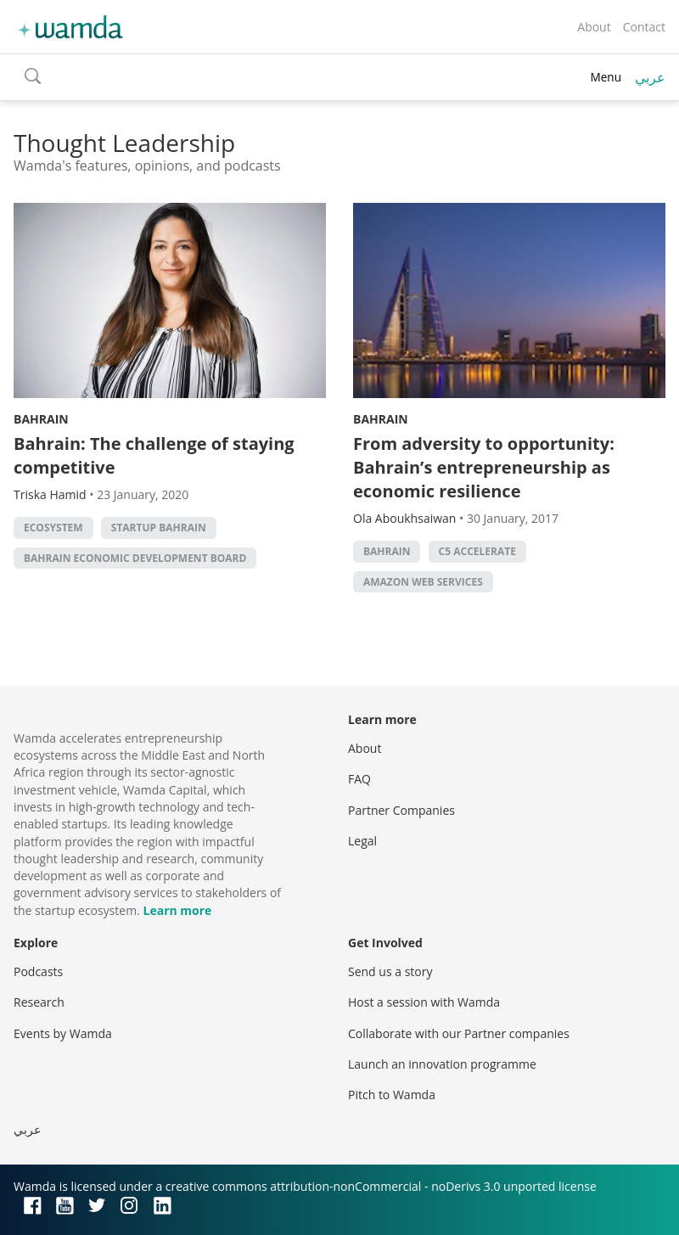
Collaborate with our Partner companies (459, 1033)
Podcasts (38, 971)
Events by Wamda (63, 1033)
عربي (650, 77)
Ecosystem (53, 527)
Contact (644, 27)
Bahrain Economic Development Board (135, 558)
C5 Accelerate (477, 551)
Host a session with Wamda (424, 1002)
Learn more (177, 910)
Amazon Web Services (423, 582)
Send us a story (390, 971)
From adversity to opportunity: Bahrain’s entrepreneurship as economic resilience (483, 467)
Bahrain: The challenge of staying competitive (154, 455)
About (593, 27)
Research (39, 1002)
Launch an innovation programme (442, 1064)
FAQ (359, 779)
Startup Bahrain (158, 527)
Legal (362, 841)
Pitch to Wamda (391, 1094)
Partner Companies (401, 810)
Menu (605, 77)
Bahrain (41, 419)
